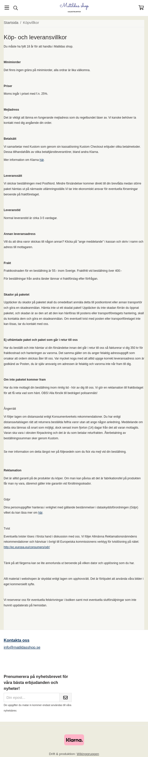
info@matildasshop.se (22, 647)
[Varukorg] (141, 7)
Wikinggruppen (88, 754)
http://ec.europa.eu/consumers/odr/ (27, 547)
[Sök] (15, 8)
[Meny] (6, 7)
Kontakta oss (17, 640)
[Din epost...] (31, 697)
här (42, 160)
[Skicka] (65, 697)
